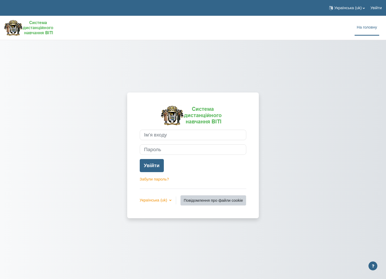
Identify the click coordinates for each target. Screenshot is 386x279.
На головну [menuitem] (367, 27)
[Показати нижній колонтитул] (373, 266)
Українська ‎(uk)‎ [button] (154, 200)
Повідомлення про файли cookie (213, 200)
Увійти (376, 8)
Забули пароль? (154, 179)
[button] (347, 8)
